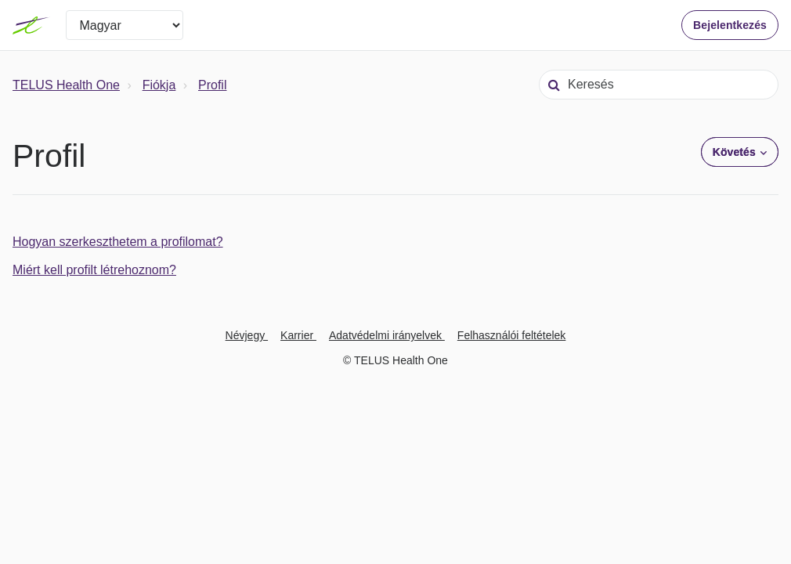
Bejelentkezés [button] (730, 25)
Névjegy (247, 335)
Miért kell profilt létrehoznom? (94, 270)
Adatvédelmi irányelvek (387, 335)
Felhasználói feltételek (511, 335)
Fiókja (159, 85)
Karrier (298, 335)
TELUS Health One (66, 85)
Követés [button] (734, 152)
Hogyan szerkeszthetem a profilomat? (118, 241)
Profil (212, 85)
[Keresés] (658, 84)
